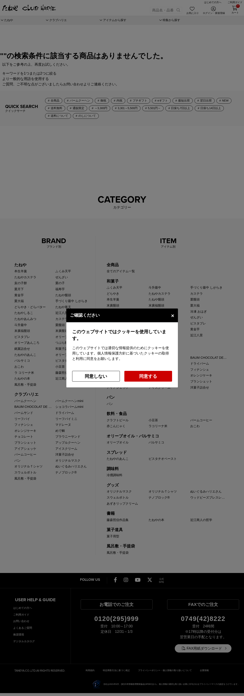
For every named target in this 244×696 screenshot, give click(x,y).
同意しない (96, 376)
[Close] (172, 315)
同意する (148, 376)
